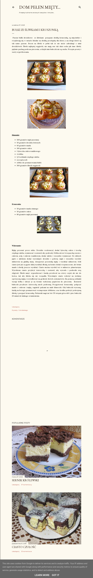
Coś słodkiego (23, 310)
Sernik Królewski (25, 480)
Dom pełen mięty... (39, 7)
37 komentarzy (26, 485)
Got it (55, 575)
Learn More (42, 575)
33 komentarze (26, 551)
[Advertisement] (46, 399)
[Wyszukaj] (79, 6)
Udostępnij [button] (15, 307)
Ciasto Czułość (24, 547)
